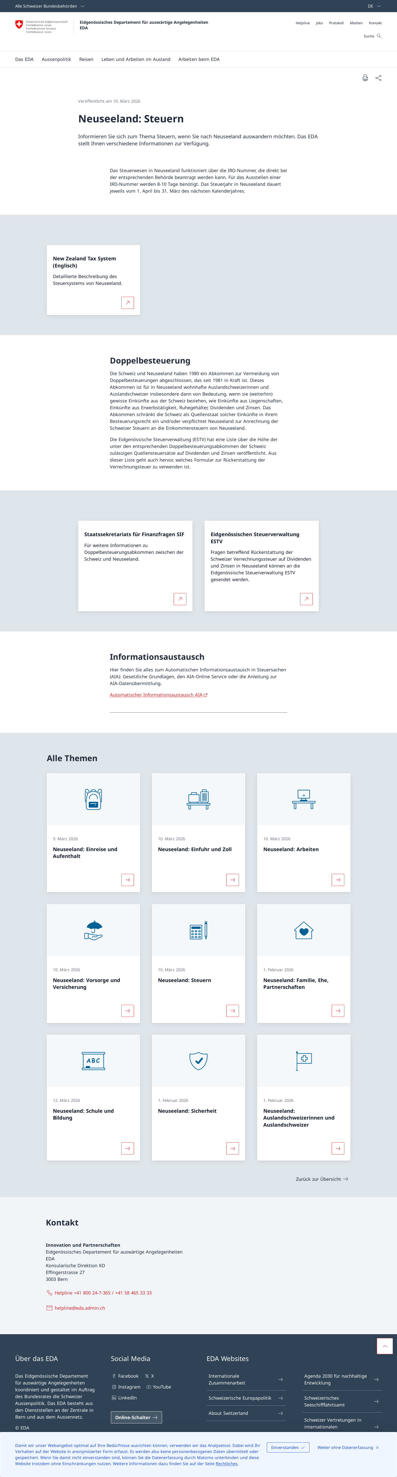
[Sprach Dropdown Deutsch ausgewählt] (373, 6)
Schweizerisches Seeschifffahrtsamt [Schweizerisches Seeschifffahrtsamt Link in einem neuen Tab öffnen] (341, 1401)
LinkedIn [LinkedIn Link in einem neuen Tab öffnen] (124, 1398)
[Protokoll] (336, 23)
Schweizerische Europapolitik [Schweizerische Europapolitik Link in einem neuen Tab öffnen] (246, 1398)
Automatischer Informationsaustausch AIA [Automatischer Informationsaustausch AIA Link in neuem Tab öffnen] (156, 695)
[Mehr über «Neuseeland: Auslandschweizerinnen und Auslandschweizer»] (338, 1149)
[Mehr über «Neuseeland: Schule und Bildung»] (127, 1149)
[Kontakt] (375, 23)
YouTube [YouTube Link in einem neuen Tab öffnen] (158, 1387)
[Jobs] (319, 23)
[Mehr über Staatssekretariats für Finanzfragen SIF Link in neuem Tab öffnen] (180, 599)
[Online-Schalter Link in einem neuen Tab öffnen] (136, 1417)
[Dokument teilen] (378, 78)
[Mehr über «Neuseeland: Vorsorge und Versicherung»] (127, 1011)
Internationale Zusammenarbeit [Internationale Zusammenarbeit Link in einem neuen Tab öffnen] (246, 1379)
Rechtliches (226, 1463)
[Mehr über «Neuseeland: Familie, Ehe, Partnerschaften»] (338, 1011)
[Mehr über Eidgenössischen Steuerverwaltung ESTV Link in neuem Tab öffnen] (306, 599)
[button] (24, 59)
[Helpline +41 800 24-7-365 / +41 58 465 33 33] (100, 1293)
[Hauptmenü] (194, 59)
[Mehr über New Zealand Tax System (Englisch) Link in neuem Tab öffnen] (127, 303)
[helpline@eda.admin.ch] (76, 1308)
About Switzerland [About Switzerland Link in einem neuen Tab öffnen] (246, 1413)
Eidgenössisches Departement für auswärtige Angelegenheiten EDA (145, 25)
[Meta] (339, 23)
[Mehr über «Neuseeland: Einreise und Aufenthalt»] (127, 880)
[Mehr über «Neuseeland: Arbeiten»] (338, 880)
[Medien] (356, 23)
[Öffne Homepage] (112, 31)
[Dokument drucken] (365, 78)
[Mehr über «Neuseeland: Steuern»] (232, 1011)
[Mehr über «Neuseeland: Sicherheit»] (232, 1149)
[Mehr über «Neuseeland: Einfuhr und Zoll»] (232, 880)
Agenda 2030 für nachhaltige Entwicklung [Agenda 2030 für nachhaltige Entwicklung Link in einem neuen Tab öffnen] (341, 1379)
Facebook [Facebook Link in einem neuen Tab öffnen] (125, 1376)
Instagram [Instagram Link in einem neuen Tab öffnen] (126, 1387)
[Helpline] (303, 23)
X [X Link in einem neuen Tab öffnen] (149, 1376)
